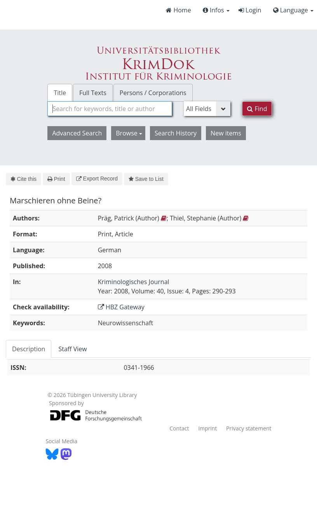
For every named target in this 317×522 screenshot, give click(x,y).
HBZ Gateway (121, 307)
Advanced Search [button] (77, 133)
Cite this (23, 179)
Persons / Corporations (153, 92)
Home (178, 10)
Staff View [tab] (72, 349)
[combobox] (109, 108)
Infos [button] (216, 10)
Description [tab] (28, 349)
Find (257, 108)
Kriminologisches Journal (133, 281)
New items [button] (226, 133)
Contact (179, 428)
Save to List (146, 179)
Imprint (207, 428)
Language (293, 10)
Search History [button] (176, 133)
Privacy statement (249, 428)
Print (56, 179)
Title (60, 92)
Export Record (97, 178)
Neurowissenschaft (125, 323)
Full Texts (92, 92)
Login (250, 10)
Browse (129, 133)
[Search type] (207, 108)
